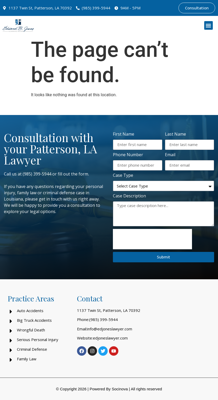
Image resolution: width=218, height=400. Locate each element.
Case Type (123, 175)
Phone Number (128, 155)
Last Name (175, 134)
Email (170, 155)
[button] (208, 25)
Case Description (129, 196)
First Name (123, 134)
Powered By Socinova (108, 389)
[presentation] (152, 239)
